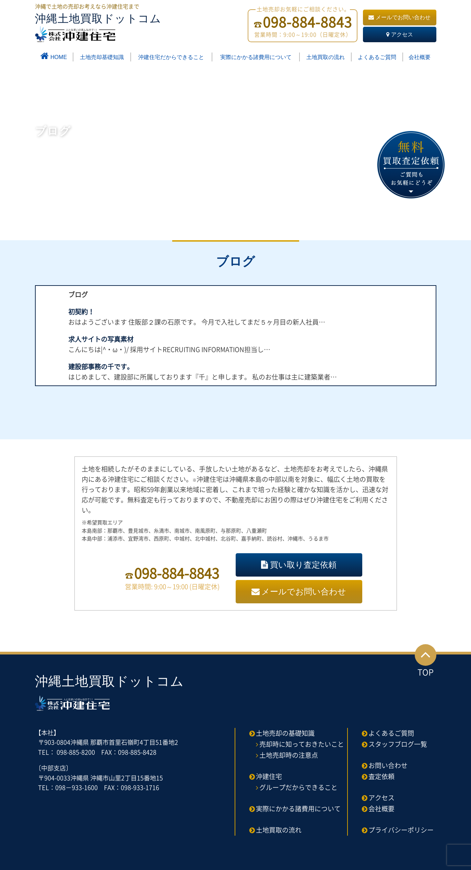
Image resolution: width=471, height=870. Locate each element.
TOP (425, 661)
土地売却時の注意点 (288, 755)
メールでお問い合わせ (399, 17)
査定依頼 (381, 776)
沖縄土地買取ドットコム (98, 27)
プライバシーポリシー (401, 830)
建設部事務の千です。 (100, 366)
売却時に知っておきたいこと (301, 744)
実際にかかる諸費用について (256, 57)
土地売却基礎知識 (102, 57)
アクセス (399, 34)
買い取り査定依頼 (299, 564)
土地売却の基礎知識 (285, 733)
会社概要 (420, 57)
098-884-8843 (176, 573)
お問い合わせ (388, 765)
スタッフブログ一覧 (397, 744)
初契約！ (81, 311)
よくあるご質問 (377, 57)
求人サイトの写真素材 (100, 339)
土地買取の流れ (325, 57)
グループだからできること (298, 787)
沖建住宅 (269, 776)
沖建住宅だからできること (171, 57)
